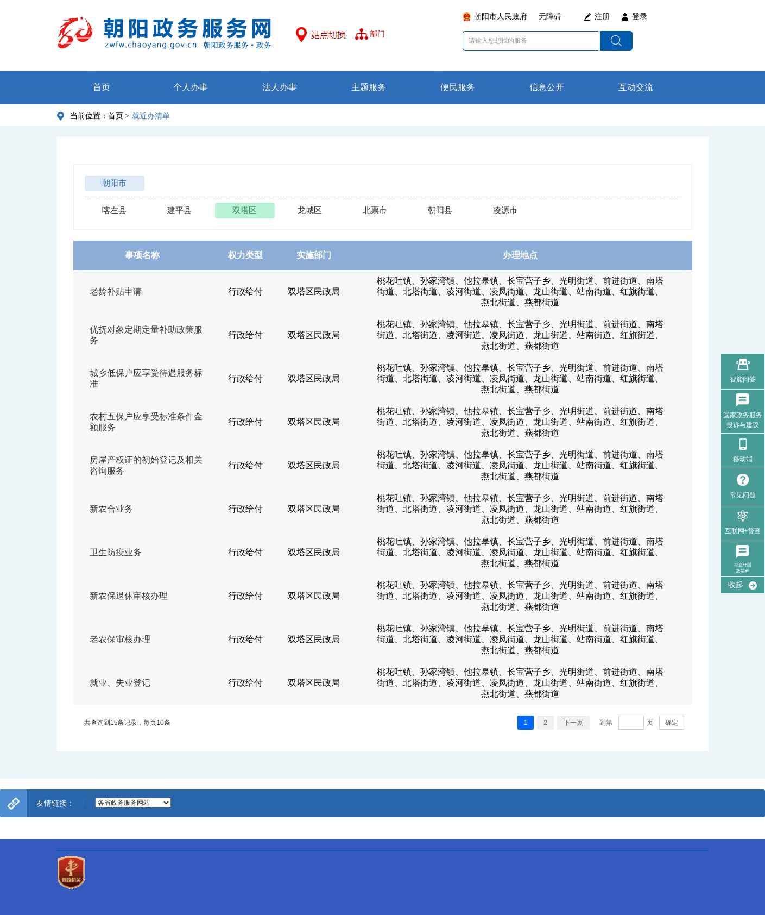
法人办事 (279, 87)
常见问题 (743, 495)
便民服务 (457, 87)
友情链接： (55, 803)
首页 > (118, 116)
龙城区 (310, 210)
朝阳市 (114, 183)
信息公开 (546, 87)
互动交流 (635, 87)
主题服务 (368, 87)
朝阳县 (440, 210)
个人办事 (190, 87)
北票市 (375, 210)
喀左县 (114, 210)
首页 (101, 87)
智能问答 (743, 379)
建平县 (179, 210)
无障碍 (550, 16)
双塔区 (244, 210)
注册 (602, 16)
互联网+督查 (743, 531)
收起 (735, 585)
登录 (639, 16)
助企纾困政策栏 (742, 568)
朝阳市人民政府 (500, 16)
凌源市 (505, 210)
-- (133, 802)
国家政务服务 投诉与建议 (742, 420)
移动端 (743, 459)
